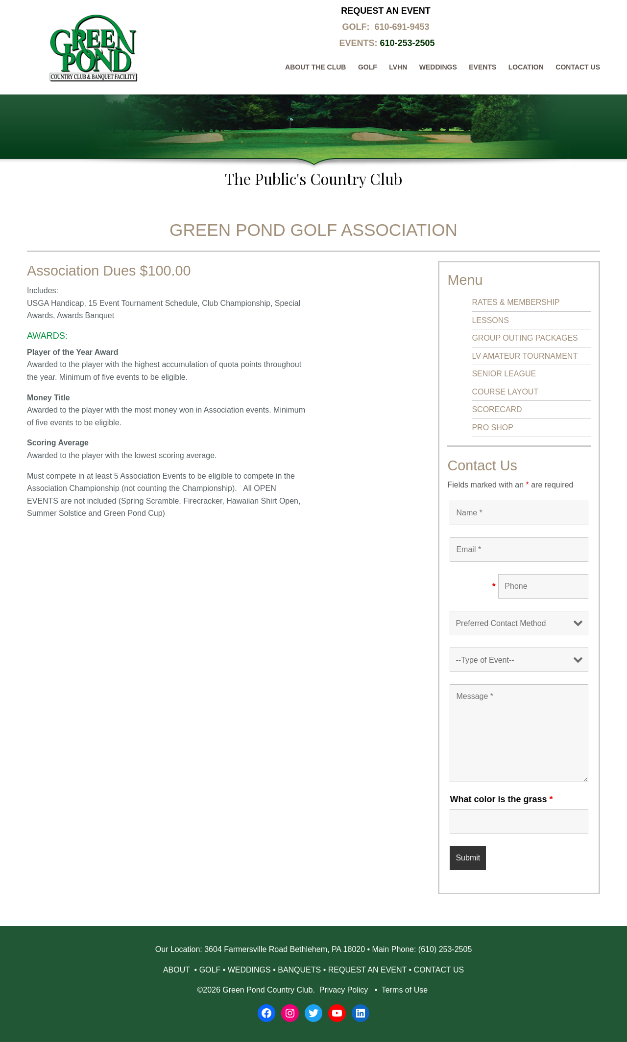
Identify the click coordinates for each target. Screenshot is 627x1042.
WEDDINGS (249, 970)
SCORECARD (497, 409)
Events (482, 67)
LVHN (398, 67)
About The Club (315, 67)
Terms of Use (405, 990)
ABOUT (177, 970)
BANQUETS (299, 970)
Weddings (438, 67)
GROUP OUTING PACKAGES (525, 338)
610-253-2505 (407, 43)
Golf (367, 67)
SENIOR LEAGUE (504, 374)
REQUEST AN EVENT (367, 970)
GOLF (210, 970)
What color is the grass (501, 799)
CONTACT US (439, 970)
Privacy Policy (343, 990)
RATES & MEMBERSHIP (515, 302)
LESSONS (490, 320)
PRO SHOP (492, 427)
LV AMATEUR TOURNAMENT (525, 356)
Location (526, 67)
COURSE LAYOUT (505, 392)
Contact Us (577, 67)
